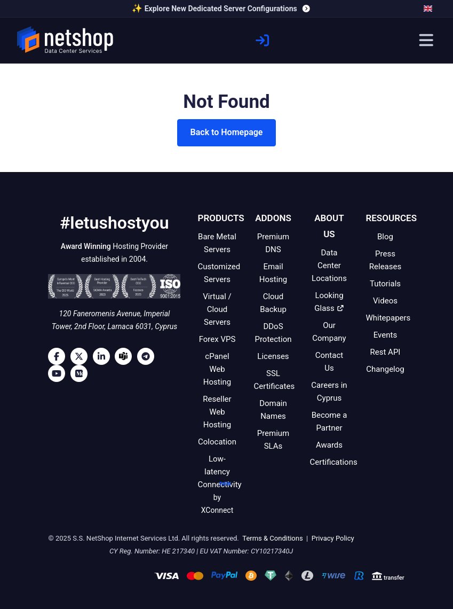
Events (385, 335)
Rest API (385, 352)
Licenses (273, 356)
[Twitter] (81, 356)
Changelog (385, 369)
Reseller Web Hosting (217, 412)
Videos (385, 301)
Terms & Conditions (272, 538)
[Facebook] (59, 356)
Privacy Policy (331, 538)
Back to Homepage (226, 132)
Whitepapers (387, 318)
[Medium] (81, 373)
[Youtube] (59, 373)
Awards (329, 445)
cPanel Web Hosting (217, 369)
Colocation (217, 442)
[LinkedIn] (104, 356)
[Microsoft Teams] (126, 356)
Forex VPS (217, 339)
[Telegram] (148, 356)
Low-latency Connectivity (219, 485)
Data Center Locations (329, 265)
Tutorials (385, 283)
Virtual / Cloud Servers (217, 309)
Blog (385, 236)
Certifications (333, 462)
